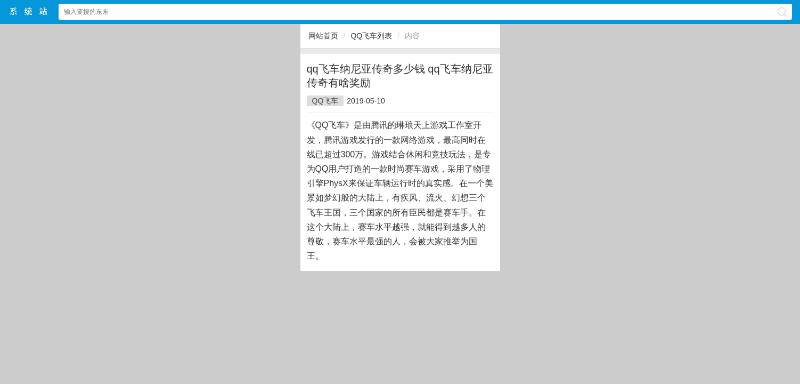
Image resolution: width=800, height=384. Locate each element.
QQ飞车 (325, 101)
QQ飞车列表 (371, 35)
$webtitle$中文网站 (29, 11)
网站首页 (323, 35)
